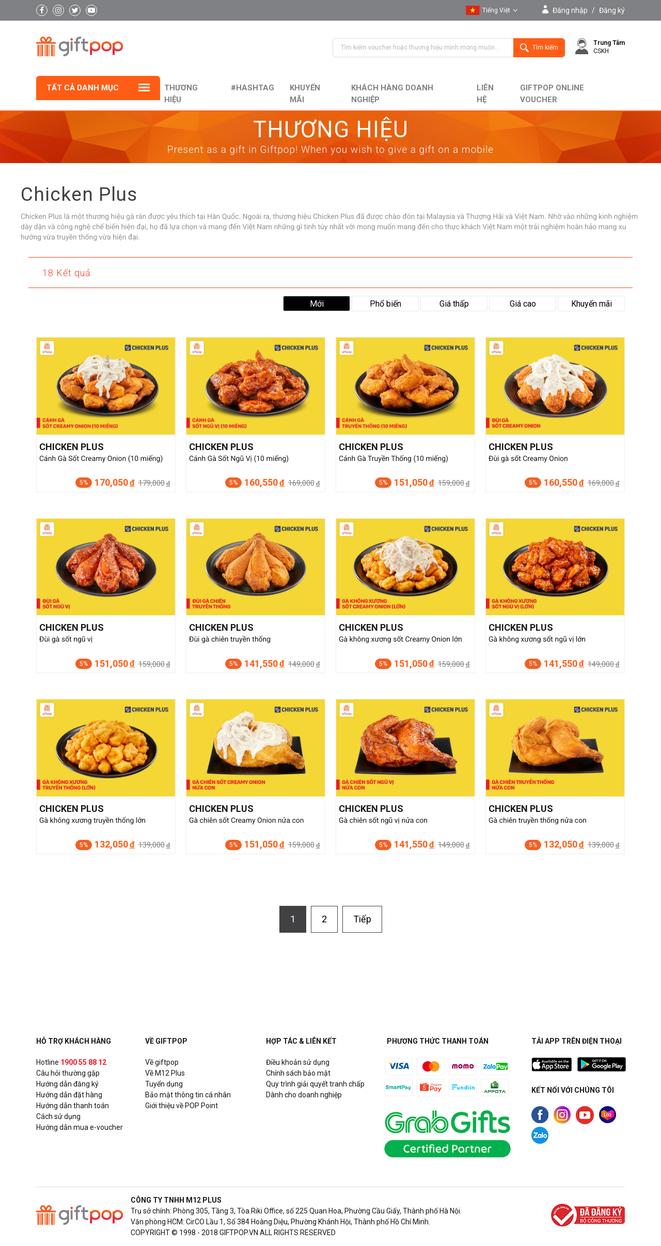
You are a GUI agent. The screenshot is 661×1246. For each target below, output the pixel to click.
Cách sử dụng (58, 1116)
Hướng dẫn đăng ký (67, 1084)
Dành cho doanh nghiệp (304, 1095)
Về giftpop (162, 1062)
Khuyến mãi (305, 93)
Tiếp (362, 919)
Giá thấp (454, 304)
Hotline (71, 1062)
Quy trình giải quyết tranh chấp (315, 1084)
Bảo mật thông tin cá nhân (188, 1095)
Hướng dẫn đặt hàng (69, 1095)
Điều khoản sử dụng (297, 1062)
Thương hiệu (181, 93)
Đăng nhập (570, 10)
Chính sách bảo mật (298, 1073)
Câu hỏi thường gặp (68, 1073)
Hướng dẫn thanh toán (72, 1105)
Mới (317, 304)
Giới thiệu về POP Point (181, 1105)
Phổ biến (385, 304)
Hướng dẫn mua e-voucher (79, 1127)
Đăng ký (612, 10)
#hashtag (252, 87)
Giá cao (523, 304)
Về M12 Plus (165, 1073)
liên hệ (485, 93)
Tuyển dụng (164, 1084)
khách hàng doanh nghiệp (392, 93)
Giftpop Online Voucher (552, 93)
